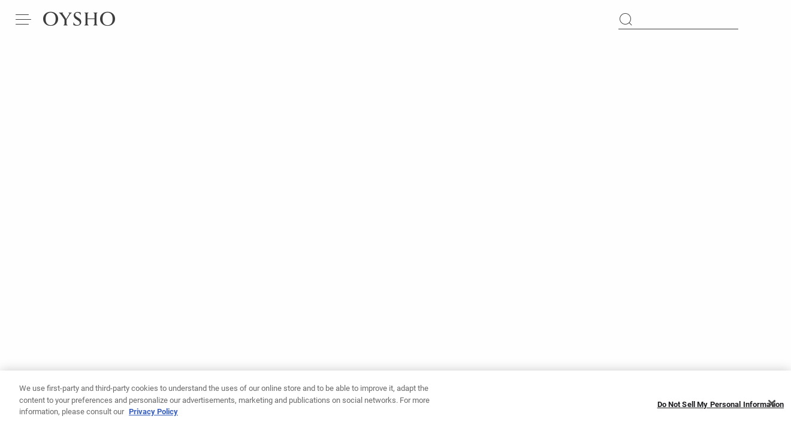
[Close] (772, 407)
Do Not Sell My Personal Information (720, 407)
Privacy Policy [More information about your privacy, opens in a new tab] (153, 415)
